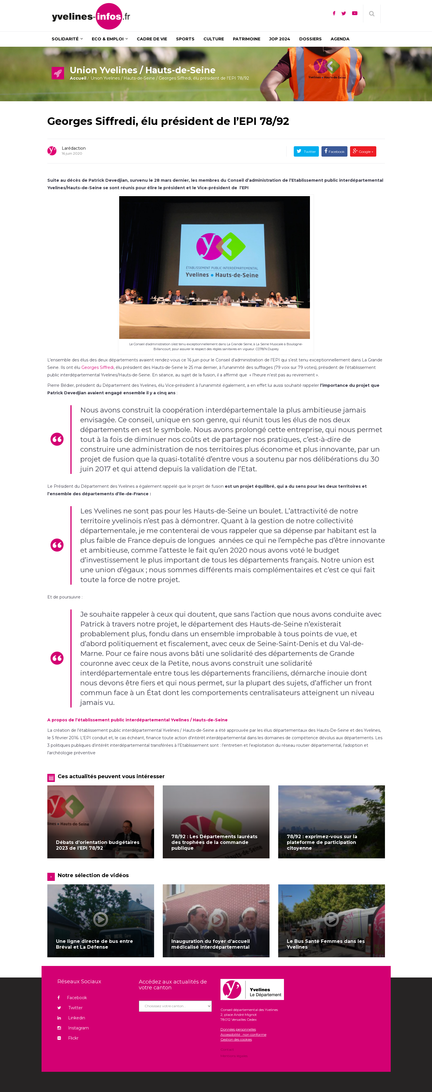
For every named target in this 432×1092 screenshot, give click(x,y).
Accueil (78, 78)
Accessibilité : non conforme (243, 1034)
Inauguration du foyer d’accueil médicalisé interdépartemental (210, 944)
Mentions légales (234, 1055)
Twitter (309, 151)
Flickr (67, 1038)
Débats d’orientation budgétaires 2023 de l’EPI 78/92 (97, 845)
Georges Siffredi (97, 367)
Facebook (337, 151)
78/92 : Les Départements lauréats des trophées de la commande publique (214, 842)
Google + (365, 151)
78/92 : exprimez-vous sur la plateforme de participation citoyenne (322, 842)
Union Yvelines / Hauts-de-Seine (123, 78)
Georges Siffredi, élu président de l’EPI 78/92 (168, 121)
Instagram (73, 1028)
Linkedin (71, 1017)
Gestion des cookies (236, 1039)
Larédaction (74, 148)
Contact (227, 1050)
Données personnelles (238, 1029)
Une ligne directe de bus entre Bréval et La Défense (94, 944)
